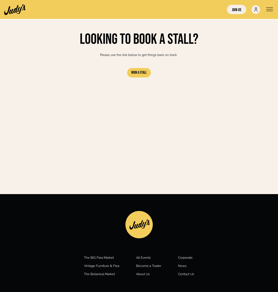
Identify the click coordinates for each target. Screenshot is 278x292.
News (182, 266)
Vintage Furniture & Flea (101, 266)
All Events (143, 258)
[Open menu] (269, 9)
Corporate (185, 258)
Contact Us (186, 274)
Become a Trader (148, 266)
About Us (143, 274)
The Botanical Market (99, 274)
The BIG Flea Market (99, 258)
